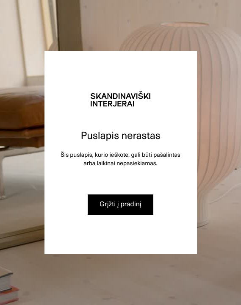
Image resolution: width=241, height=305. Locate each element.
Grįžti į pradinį (120, 204)
